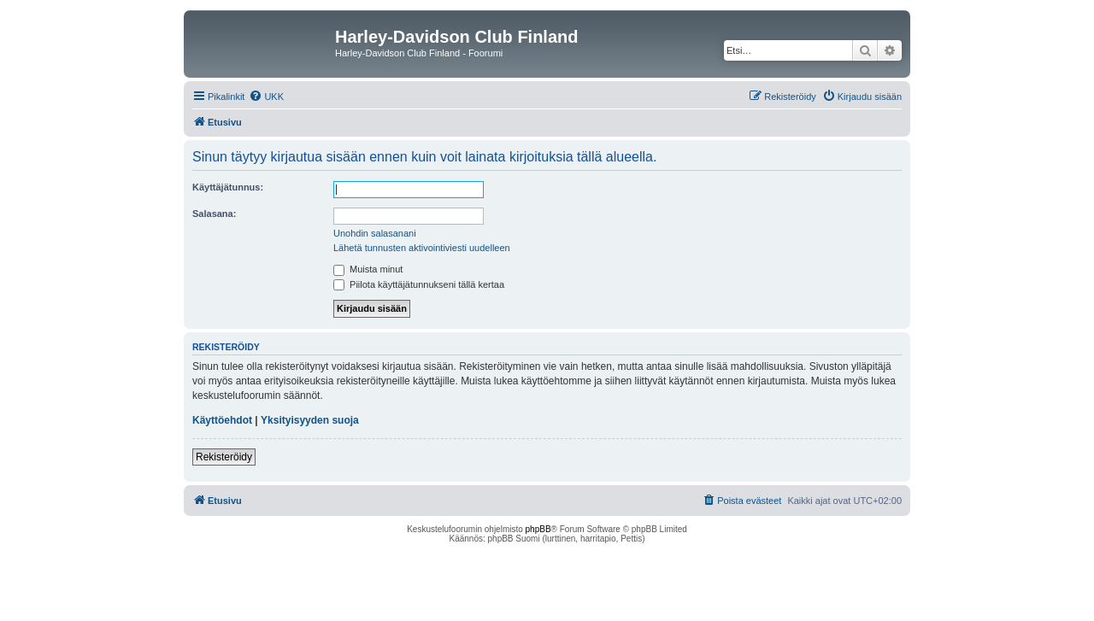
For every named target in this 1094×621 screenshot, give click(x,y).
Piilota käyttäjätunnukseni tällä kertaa (418, 284)
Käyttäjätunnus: (227, 187)
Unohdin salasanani (374, 233)
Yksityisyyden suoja (310, 420)
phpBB (538, 529)
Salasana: (214, 213)
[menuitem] (266, 96)
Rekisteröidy (224, 457)
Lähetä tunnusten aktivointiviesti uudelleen (421, 248)
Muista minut (368, 269)
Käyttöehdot (222, 420)
